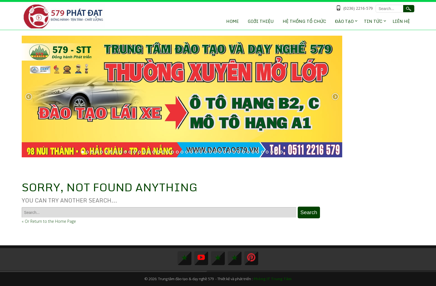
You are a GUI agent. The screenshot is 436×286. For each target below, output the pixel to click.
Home (232, 21)
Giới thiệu (261, 21)
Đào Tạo (344, 21)
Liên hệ (401, 21)
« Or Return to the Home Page (49, 221)
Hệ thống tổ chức (304, 21)
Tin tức (373, 21)
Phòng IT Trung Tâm (272, 278)
